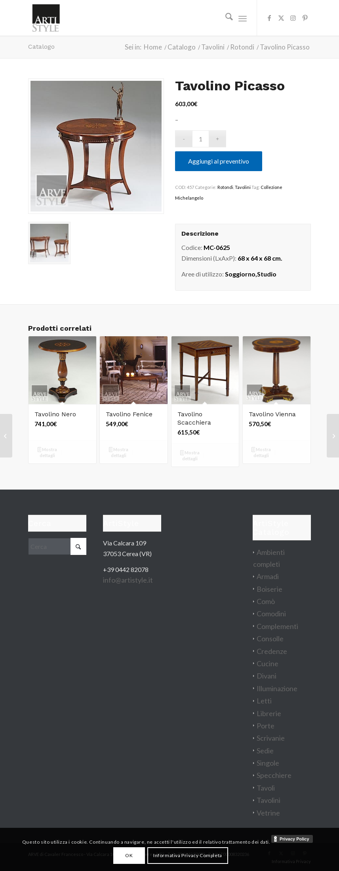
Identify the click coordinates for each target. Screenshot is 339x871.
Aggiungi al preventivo (218, 161)
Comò (266, 601)
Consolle (270, 638)
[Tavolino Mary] (6, 435)
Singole (268, 763)
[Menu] (242, 18)
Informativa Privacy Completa (187, 855)
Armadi (268, 576)
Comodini (271, 613)
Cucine (267, 663)
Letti (264, 700)
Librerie (269, 713)
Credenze (272, 651)
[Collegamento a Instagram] (293, 18)
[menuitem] (225, 18)
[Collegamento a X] (281, 18)
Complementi (277, 626)
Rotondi (225, 187)
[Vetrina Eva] (333, 435)
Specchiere (274, 775)
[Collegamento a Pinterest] (305, 18)
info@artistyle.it (128, 580)
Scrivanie (271, 738)
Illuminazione (277, 688)
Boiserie (269, 589)
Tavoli (266, 787)
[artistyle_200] (46, 18)
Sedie (265, 750)
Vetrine (268, 812)
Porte (265, 725)
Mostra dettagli (47, 452)
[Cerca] (225, 18)
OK (129, 855)
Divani (266, 675)
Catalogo (41, 46)
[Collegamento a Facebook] (269, 18)
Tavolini (243, 187)
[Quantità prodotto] (200, 138)
